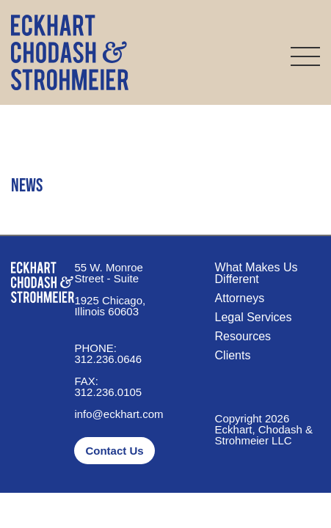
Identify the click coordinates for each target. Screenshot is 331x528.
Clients (233, 355)
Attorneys (240, 298)
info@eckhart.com (118, 414)
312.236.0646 (108, 353)
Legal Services (253, 317)
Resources (243, 336)
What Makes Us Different (256, 273)
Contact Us (114, 450)
